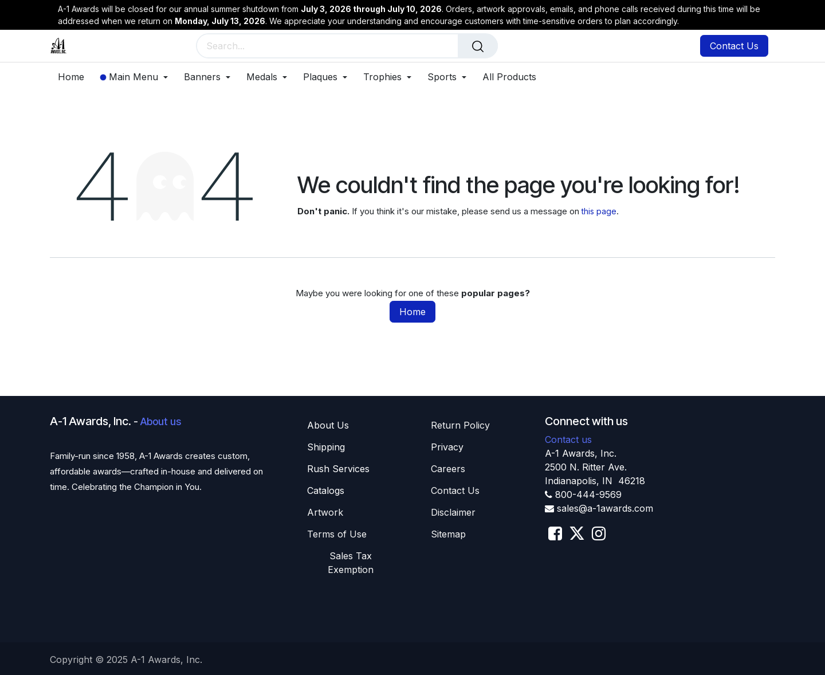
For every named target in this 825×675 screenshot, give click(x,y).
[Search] (478, 45)
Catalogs (325, 490)
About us (160, 421)
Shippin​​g (326, 447)
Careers (448, 468)
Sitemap (448, 534)
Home (412, 311)
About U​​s (328, 425)
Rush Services (338, 468)
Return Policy (460, 425)
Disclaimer (453, 512)
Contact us (568, 439)
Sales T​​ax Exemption (351, 562)
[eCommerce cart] (638, 47)
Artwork (325, 512)
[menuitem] (75, 77)
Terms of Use (337, 534)
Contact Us (734, 46)
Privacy (447, 447)
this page (599, 211)
